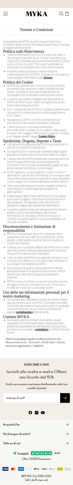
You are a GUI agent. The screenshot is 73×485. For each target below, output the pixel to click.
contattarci (41, 329)
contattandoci (24, 312)
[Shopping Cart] (67, 13)
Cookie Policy (47, 136)
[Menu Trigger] (5, 13)
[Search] (61, 13)
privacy (48, 77)
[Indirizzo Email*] (31, 398)
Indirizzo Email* (15, 398)
